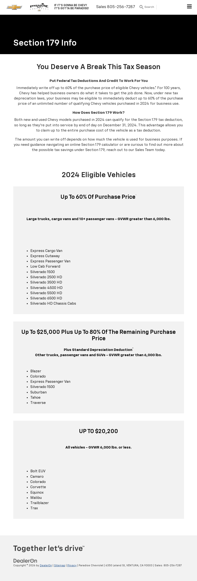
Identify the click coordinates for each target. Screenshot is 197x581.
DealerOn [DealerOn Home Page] (46, 565)
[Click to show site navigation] (189, 7)
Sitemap (59, 565)
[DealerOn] (25, 560)
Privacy (72, 565)
